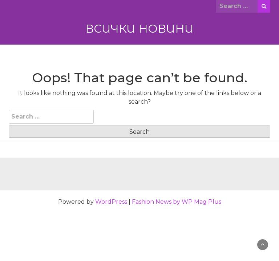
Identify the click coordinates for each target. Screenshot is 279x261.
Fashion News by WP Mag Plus (176, 201)
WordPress (111, 201)
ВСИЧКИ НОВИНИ (139, 29)
